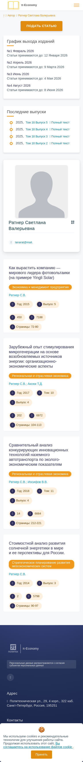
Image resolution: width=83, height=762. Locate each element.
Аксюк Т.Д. (35, 384)
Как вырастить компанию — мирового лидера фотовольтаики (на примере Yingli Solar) (39, 273)
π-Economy (29, 5)
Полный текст (60, 122)
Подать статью (41, 26)
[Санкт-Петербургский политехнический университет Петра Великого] (13, 653)
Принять (41, 754)
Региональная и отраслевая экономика (40, 376)
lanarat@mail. (24, 242)
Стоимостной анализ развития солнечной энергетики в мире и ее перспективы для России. (37, 548)
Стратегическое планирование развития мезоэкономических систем (41, 564)
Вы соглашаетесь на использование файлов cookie (38, 745)
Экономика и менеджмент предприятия (40, 287)
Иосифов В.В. (38, 482)
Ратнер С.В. (17, 295)
